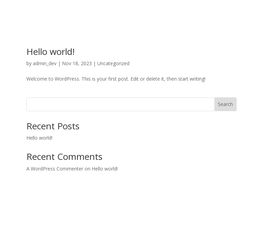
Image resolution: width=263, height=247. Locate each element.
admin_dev (45, 63)
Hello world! (50, 51)
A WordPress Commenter (54, 168)
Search (225, 104)
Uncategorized (113, 63)
